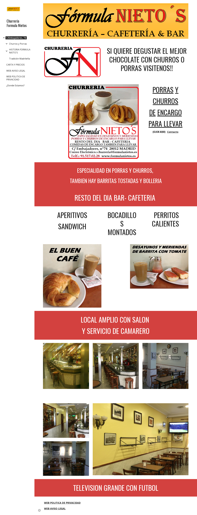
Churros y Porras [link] (18, 43)
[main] (146, 59)
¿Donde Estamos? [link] (15, 85)
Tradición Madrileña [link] (19, 58)
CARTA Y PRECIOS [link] (15, 64)
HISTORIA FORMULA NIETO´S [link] (19, 51)
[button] (193, 4)
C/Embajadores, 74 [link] (16, 37)
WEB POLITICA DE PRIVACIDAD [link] (15, 78)
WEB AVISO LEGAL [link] (15, 70)
